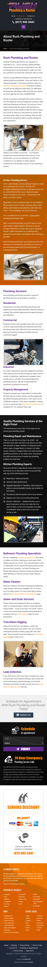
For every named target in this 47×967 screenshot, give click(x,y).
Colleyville (7, 901)
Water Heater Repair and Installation (23, 594)
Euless (6, 906)
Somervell (40, 925)
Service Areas (18, 951)
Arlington (7, 894)
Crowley (6, 904)
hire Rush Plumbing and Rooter (14, 86)
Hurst (20, 904)
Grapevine (22, 897)
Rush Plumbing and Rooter (32, 404)
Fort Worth (22, 894)
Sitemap (14, 945)
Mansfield (36, 899)
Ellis (27, 923)
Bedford (6, 899)
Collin (28, 916)
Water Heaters (8, 918)
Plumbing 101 (8, 916)
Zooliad (30, 962)
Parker (39, 920)
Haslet (21, 901)
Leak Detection (9, 925)
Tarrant (39, 928)
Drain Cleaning (22, 614)
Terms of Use (37, 945)
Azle (5, 897)
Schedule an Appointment (23, 19)
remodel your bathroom (26, 558)
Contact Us (31, 16)
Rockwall (40, 923)
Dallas (28, 918)
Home (13, 16)
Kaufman (40, 918)
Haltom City (22, 899)
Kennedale (36, 897)
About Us (21, 16)
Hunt (27, 930)
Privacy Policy (25, 945)
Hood (28, 928)
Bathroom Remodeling (11, 932)
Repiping (7, 930)
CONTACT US (23, 715)
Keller (35, 894)
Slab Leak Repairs (10, 928)
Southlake (36, 906)
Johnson (40, 916)
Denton (28, 920)
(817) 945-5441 (25, 22)
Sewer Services (9, 920)
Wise (38, 930)
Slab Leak (16, 687)
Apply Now (30, 951)
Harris (28, 925)
